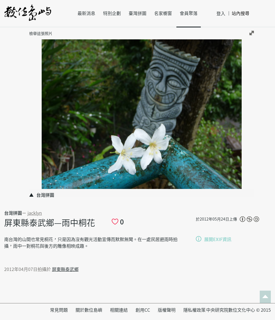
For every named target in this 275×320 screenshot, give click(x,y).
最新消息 (86, 13)
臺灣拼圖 (137, 13)
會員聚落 (189, 13)
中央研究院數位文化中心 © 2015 (238, 310)
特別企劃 (112, 13)
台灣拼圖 (13, 213)
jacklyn (35, 213)
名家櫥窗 (163, 13)
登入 (220, 13)
